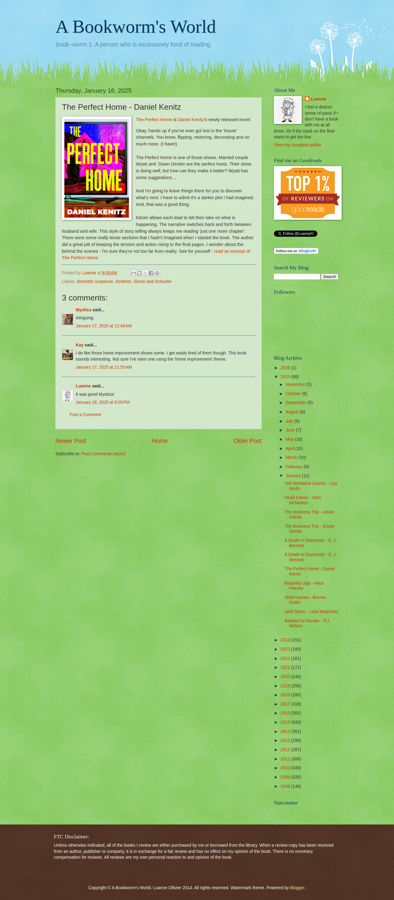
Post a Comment (85, 414)
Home (160, 441)
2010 (285, 768)
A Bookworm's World (135, 26)
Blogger (297, 888)
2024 (285, 640)
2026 (285, 368)
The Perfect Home (154, 119)
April (290, 448)
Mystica (83, 310)
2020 (285, 676)
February (295, 466)
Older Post (248, 441)
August (293, 412)
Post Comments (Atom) (103, 454)
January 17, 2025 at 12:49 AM (104, 326)
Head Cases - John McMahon (302, 500)
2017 (285, 704)
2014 (285, 731)
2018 (285, 695)
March (292, 457)
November (296, 384)
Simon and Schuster (152, 281)
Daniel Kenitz (191, 119)
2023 (285, 649)
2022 (285, 658)
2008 (285, 786)
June (291, 430)
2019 (285, 686)
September (297, 402)
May (290, 439)
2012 (285, 749)
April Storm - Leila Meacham (311, 611)
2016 (285, 713)
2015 (285, 722)
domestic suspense (95, 281)
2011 (285, 759)
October (294, 393)
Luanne (83, 386)
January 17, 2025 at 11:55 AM (104, 367)
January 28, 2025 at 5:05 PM (103, 402)
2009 (285, 777)
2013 (285, 740)
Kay (79, 345)
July (290, 421)
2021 (285, 667)
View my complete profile (297, 145)
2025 (285, 376)
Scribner (123, 281)
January (294, 475)
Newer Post (70, 441)
